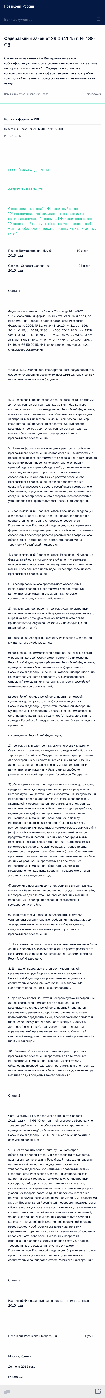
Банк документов (18, 19)
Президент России (19, 6)
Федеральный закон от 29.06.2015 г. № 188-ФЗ (33, 129)
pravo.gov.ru (94, 94)
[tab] (7, 1391)
